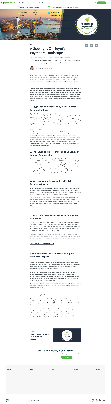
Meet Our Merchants (54, 379)
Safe (8, 385)
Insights (8, 389)
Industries (35, 2)
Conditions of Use (99, 379)
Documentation (77, 372)
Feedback (102, 401)
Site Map (97, 381)
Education (32, 379)
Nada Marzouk (40, 68)
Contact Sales (45, 2)
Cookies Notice (98, 377)
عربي (108, 2)
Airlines (31, 372)
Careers (52, 387)
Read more (33, 339)
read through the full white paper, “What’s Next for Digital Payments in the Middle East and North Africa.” (55, 303)
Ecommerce (32, 373)
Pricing (23, 2)
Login (95, 2)
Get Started (101, 2)
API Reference (76, 373)
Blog (40, 2)
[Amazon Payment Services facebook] (92, 400)
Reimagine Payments (100, 372)
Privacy (97, 375)
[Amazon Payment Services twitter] (96, 400)
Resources (98, 369)
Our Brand (52, 372)
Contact (52, 383)
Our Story (52, 373)
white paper (71, 309)
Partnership (53, 377)
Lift (8, 383)
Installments (9, 373)
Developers (29, 2)
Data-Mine (9, 387)
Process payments (10, 372)
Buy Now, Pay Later (11, 381)
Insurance (32, 377)
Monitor (8, 377)
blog (31, 44)
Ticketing (32, 375)
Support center (98, 373)
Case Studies (53, 381)
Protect (8, 375)
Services (19, 2)
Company (52, 369)
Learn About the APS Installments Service (42, 243)
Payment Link (10, 379)
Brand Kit (52, 389)
